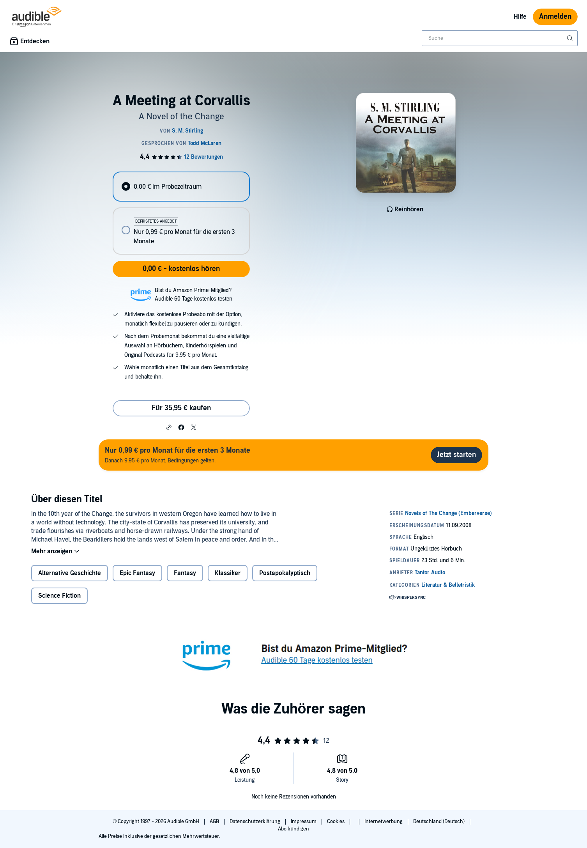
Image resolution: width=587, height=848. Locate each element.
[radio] (181, 187)
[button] (169, 427)
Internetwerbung (384, 821)
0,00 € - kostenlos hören (181, 269)
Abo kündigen (293, 829)
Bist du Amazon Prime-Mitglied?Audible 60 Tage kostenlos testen (193, 294)
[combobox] (500, 38)
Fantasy (185, 573)
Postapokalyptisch (284, 573)
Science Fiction (59, 596)
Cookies (336, 821)
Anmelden (555, 16)
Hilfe (520, 17)
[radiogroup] (181, 213)
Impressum (304, 821)
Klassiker (227, 573)
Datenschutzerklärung (255, 821)
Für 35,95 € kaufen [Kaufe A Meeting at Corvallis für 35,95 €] (181, 408)
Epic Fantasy (137, 573)
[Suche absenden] (571, 38)
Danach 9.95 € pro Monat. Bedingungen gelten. (177, 455)
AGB (215, 821)
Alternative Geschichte (69, 573)
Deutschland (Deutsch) (439, 821)
